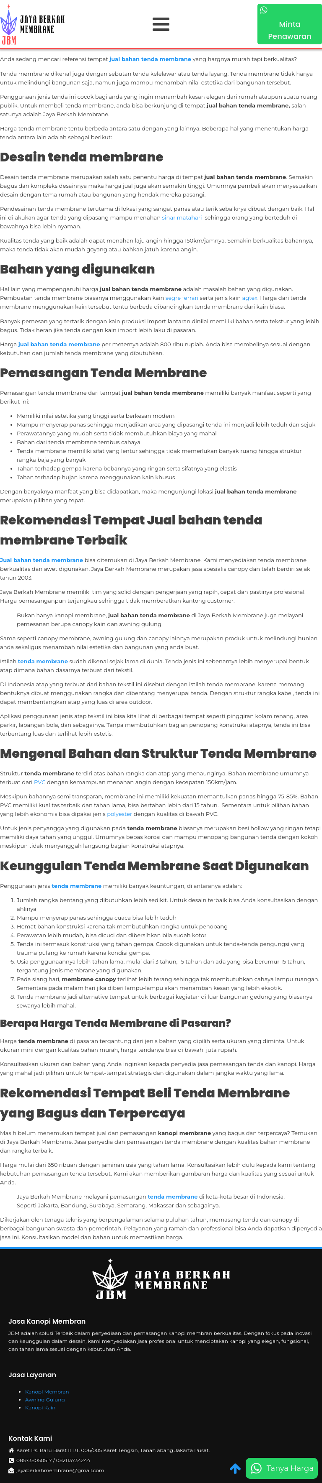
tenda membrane (43, 661)
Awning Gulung (45, 1399)
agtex (250, 297)
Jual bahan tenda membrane (41, 560)
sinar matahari (182, 217)
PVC (40, 782)
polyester (120, 814)
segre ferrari (182, 297)
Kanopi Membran (47, 1391)
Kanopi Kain (40, 1407)
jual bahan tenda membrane (150, 59)
